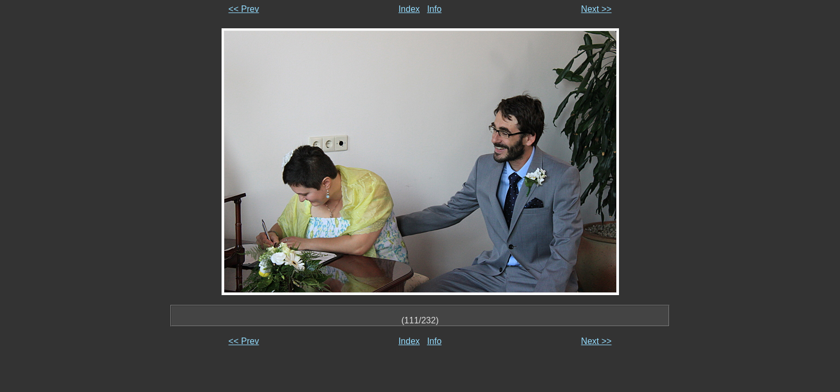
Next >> (596, 9)
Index (409, 9)
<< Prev (244, 9)
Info (434, 9)
